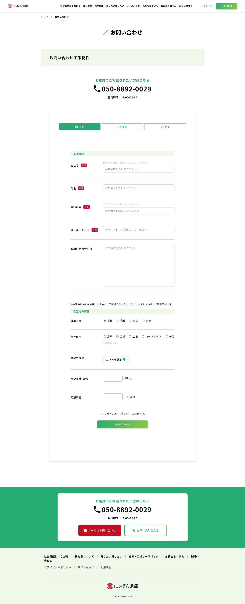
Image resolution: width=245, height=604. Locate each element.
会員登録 (226, 6)
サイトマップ (86, 567)
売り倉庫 (99, 5)
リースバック (134, 5)
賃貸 (108, 320)
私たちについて (151, 5)
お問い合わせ (186, 5)
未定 (147, 320)
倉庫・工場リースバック (144, 556)
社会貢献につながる (70, 5)
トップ (44, 17)
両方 (134, 320)
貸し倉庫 (88, 5)
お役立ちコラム (169, 5)
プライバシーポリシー (58, 567)
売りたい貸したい (115, 5)
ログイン (207, 6)
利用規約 (105, 567)
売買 (121, 320)
